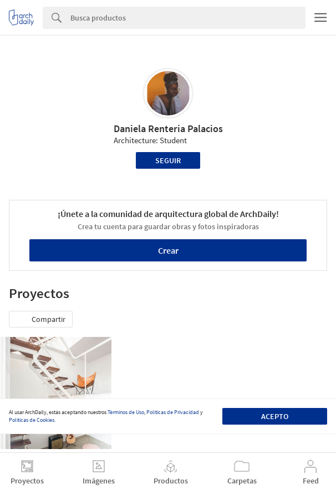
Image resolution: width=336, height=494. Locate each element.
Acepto (274, 416)
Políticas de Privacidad (172, 412)
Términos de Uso (126, 412)
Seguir (168, 160)
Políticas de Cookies (31, 420)
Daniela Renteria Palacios (168, 128)
